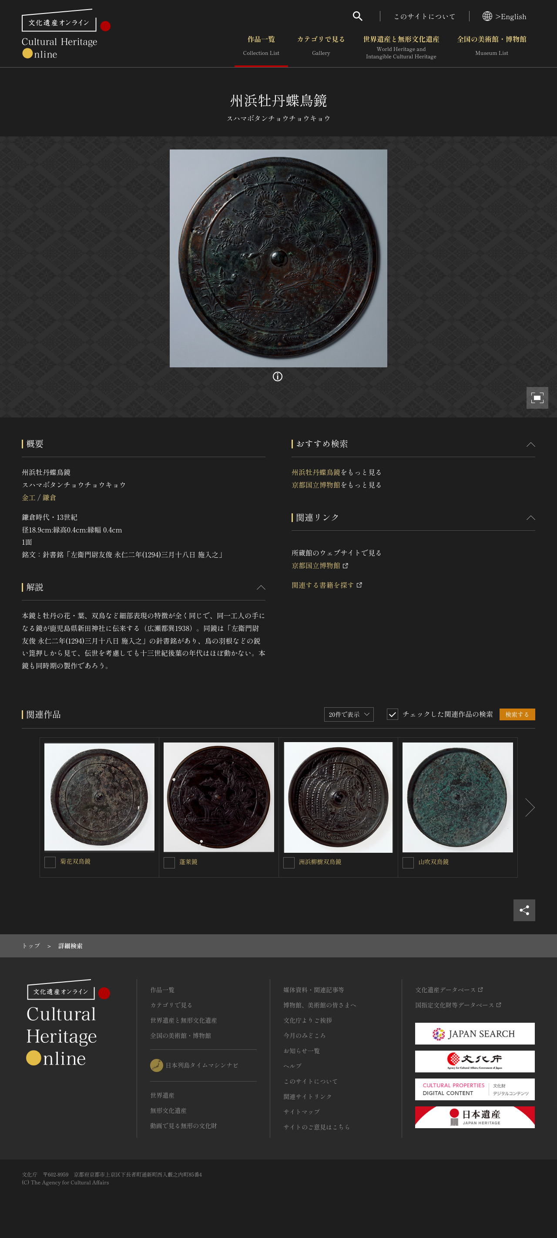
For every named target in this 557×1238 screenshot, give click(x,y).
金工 (29, 497)
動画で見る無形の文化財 (183, 1125)
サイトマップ (301, 1111)
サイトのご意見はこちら (316, 1127)
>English (505, 16)
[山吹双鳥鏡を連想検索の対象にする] (408, 862)
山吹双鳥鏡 (433, 861)
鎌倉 (49, 497)
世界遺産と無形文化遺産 (401, 47)
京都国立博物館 (316, 484)
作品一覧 (261, 47)
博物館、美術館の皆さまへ (319, 1005)
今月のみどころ (304, 1035)
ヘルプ (292, 1066)
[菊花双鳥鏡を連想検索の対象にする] (50, 862)
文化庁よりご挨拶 (307, 1020)
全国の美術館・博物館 (492, 47)
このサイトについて (424, 16)
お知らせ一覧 (301, 1050)
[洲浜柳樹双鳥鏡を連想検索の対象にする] (289, 862)
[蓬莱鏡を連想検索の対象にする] (169, 862)
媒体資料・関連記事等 (313, 989)
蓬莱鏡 (188, 861)
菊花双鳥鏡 (75, 861)
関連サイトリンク (307, 1096)
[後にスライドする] (526, 807)
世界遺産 (162, 1095)
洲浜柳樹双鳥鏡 (320, 861)
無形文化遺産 (168, 1110)
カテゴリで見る (321, 47)
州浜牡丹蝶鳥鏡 (316, 472)
